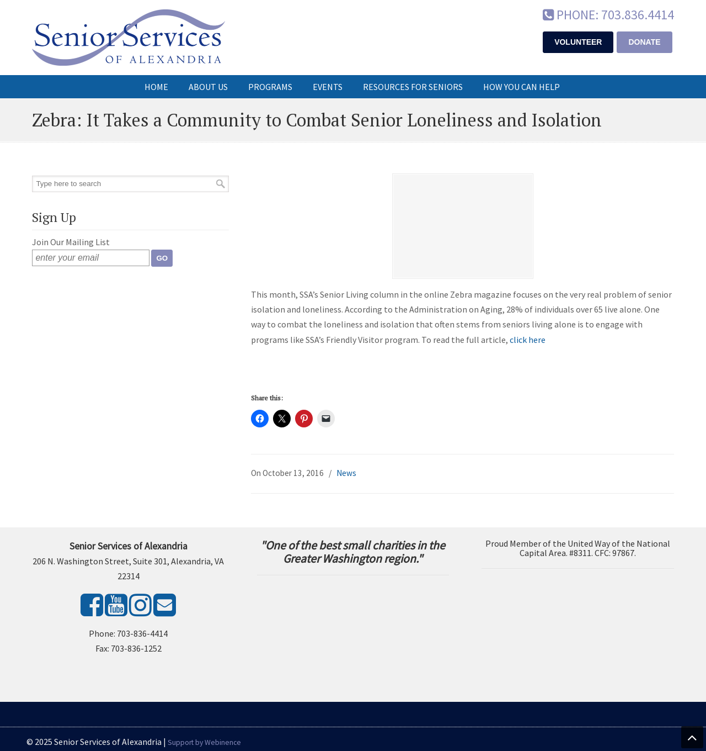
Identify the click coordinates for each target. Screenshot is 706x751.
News (346, 473)
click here (527, 339)
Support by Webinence (204, 742)
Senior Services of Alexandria (128, 37)
